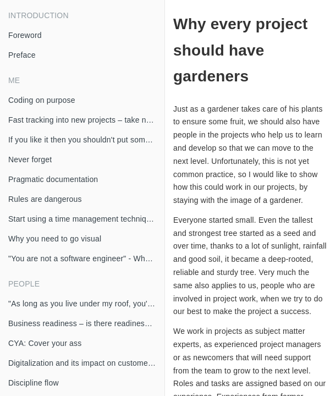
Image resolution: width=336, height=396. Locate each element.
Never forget (30, 159)
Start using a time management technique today (86, 219)
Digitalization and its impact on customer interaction (86, 363)
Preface (22, 55)
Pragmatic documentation (53, 179)
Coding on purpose (41, 100)
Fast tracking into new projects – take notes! (85, 120)
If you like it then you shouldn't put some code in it (86, 139)
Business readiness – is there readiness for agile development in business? (86, 323)
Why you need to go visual (54, 238)
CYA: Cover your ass (44, 343)
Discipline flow (33, 382)
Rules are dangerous (45, 199)
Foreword (25, 35)
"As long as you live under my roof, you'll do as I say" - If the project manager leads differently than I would (86, 303)
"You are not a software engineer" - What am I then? (86, 258)
